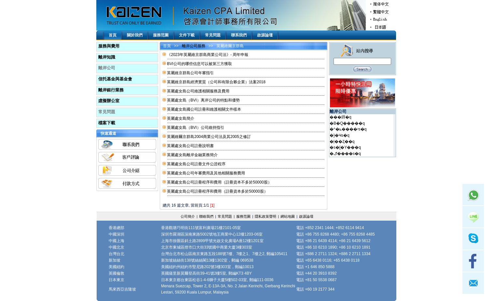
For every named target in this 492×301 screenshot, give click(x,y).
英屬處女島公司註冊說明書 (190, 146)
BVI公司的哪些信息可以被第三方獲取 (199, 64)
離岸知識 (106, 57)
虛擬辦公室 (108, 100)
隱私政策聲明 (265, 216)
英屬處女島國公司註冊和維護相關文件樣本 (204, 109)
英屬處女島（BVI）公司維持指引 (195, 127)
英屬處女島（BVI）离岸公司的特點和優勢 (203, 100)
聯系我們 (239, 35)
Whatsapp (473, 194)
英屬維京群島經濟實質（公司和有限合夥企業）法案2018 (216, 82)
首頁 (112, 35)
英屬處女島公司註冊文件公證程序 (196, 164)
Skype (473, 239)
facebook (473, 261)
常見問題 (213, 35)
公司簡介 (188, 216)
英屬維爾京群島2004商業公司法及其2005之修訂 (209, 136)
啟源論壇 (265, 35)
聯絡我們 (206, 216)
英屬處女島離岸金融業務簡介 (192, 155)
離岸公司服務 (193, 46)
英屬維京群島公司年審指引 (190, 73)
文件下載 (187, 35)
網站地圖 (287, 216)
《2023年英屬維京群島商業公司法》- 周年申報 (207, 54)
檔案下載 (106, 122)
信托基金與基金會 (115, 78)
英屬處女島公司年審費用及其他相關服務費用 (206, 173)
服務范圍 (161, 35)
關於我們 (135, 35)
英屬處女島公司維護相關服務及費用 (198, 91)
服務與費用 (108, 46)
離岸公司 (106, 67)
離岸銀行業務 (111, 90)
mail (473, 283)
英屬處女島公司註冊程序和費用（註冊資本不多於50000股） (219, 182)
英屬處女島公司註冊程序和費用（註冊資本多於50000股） (217, 191)
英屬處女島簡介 (180, 118)
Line (473, 216)
